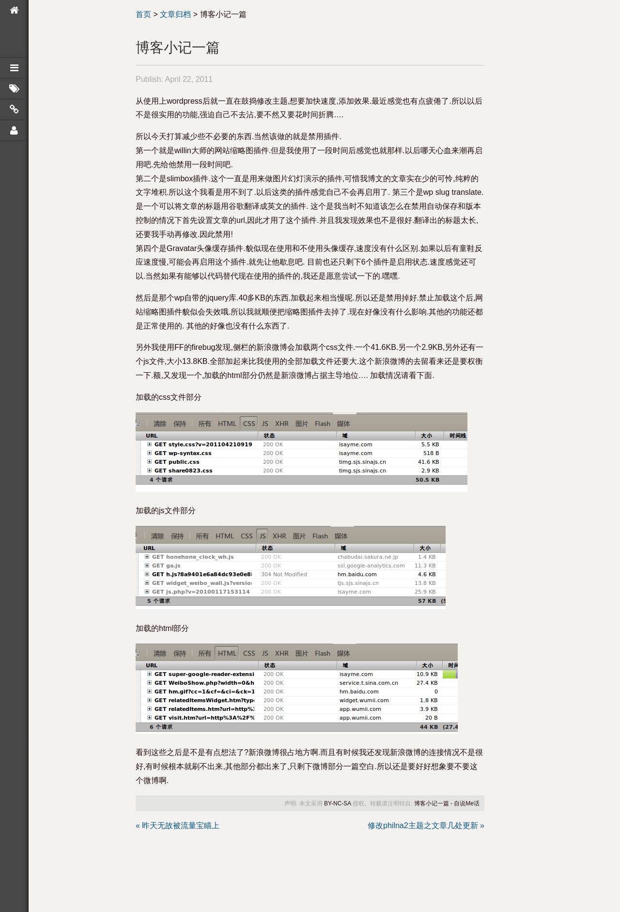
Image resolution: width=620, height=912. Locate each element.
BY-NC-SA (337, 803)
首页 (143, 14)
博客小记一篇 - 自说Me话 (447, 803)
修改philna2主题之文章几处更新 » (426, 825)
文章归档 (175, 14)
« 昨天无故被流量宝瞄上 (177, 825)
